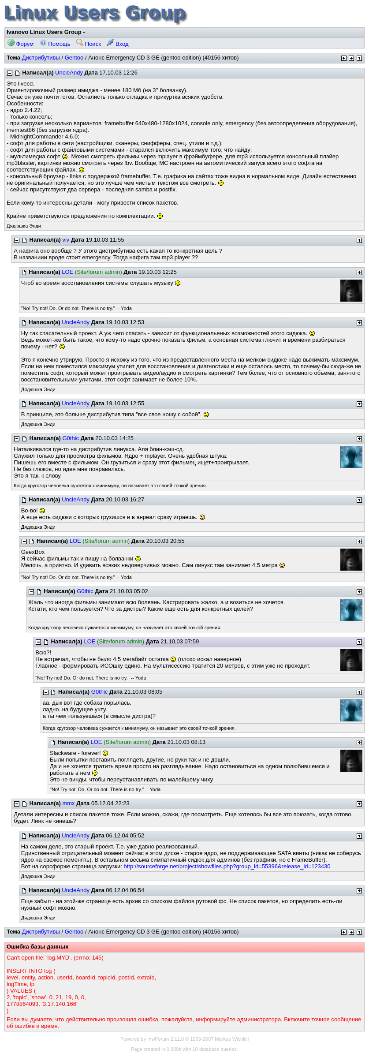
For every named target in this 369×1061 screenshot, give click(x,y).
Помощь (55, 44)
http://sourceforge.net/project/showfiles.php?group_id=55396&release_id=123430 (226, 866)
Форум (20, 44)
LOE (67, 272)
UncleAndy (69, 72)
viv (65, 239)
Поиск (88, 44)
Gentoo (74, 57)
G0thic (70, 438)
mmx (68, 803)
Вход (117, 44)
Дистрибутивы (41, 57)
